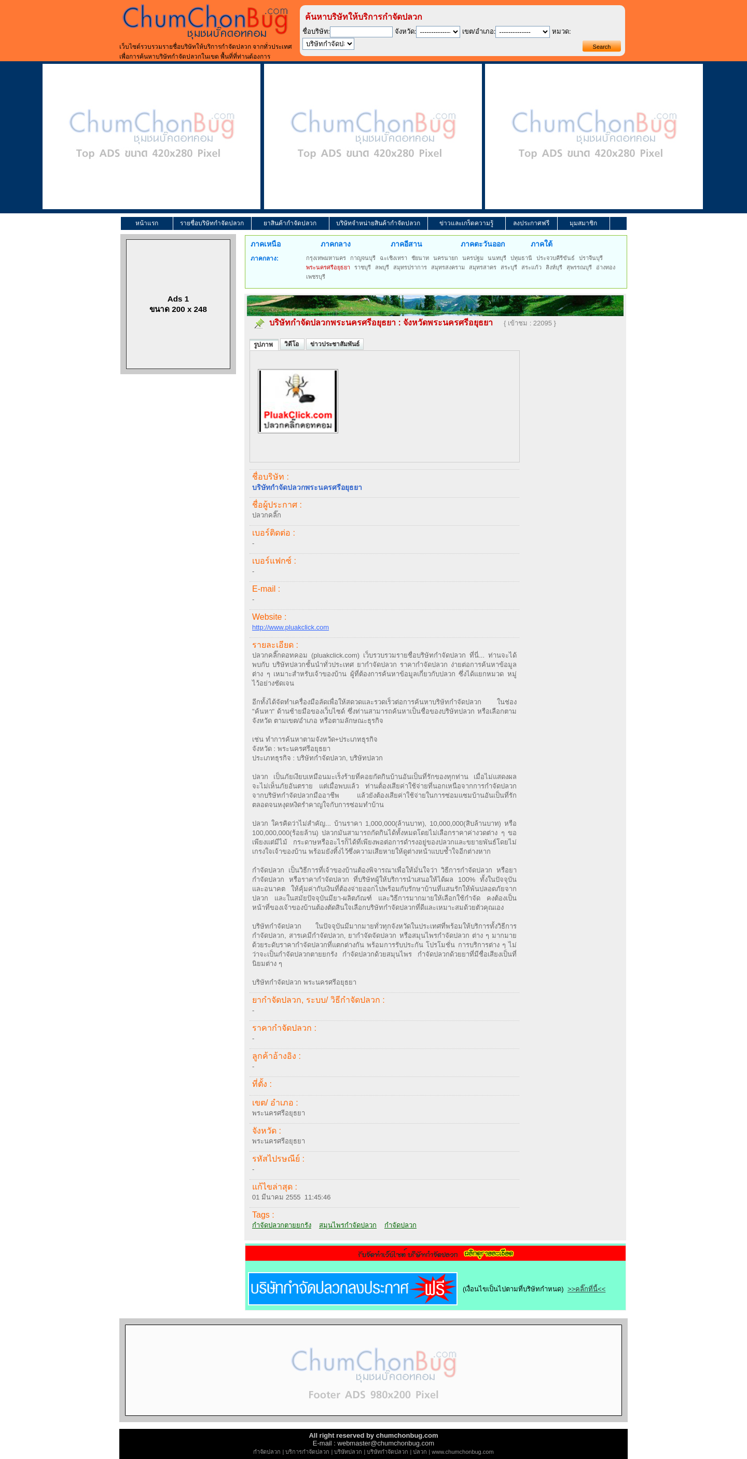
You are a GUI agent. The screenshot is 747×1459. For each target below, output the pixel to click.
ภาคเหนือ (266, 244)
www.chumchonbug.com (462, 1452)
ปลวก (420, 1452)
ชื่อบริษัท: (316, 31)
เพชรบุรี (315, 277)
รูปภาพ (264, 344)
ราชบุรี (362, 267)
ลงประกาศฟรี (531, 223)
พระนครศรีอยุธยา (328, 267)
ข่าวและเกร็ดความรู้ (466, 223)
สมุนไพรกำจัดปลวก (348, 1225)
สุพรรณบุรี (579, 267)
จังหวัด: (406, 31)
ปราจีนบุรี (591, 258)
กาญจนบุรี (363, 258)
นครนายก (445, 258)
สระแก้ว (531, 267)
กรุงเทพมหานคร (326, 258)
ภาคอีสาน (406, 244)
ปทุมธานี (521, 258)
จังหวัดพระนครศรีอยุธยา (448, 322)
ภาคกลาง (336, 244)
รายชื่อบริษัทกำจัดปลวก (212, 223)
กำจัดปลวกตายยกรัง (281, 1225)
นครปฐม (472, 258)
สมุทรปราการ (410, 267)
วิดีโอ (292, 344)
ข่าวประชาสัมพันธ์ (334, 344)
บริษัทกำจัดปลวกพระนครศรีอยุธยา (332, 322)
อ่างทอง (605, 267)
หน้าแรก (146, 223)
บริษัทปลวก (348, 1452)
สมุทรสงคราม (448, 267)
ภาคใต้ (541, 244)
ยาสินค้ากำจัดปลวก (290, 223)
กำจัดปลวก (400, 1225)
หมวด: (561, 31)
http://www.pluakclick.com (290, 627)
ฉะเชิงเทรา (393, 258)
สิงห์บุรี (554, 267)
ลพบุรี (382, 267)
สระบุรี (509, 267)
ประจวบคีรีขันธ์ (555, 258)
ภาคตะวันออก (483, 244)
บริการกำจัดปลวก (307, 1452)
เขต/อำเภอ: (478, 31)
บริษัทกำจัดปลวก (387, 1452)
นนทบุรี (497, 258)
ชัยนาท (420, 258)
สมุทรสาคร (482, 267)
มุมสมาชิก (583, 223)
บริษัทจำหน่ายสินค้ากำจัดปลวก (378, 223)
